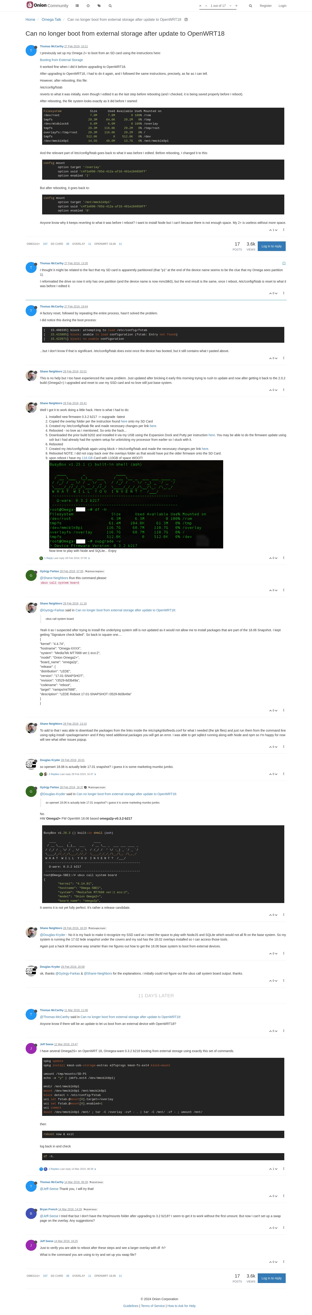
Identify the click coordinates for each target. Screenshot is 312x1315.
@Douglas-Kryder (52, 794)
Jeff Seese (47, 1044)
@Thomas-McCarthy (55, 1017)
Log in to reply (272, 246)
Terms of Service (153, 1306)
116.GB (87, 458)
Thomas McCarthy (52, 46)
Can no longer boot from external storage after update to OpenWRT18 (125, 610)
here (124, 421)
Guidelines (130, 1306)
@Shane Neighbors (94, 571)
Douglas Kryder (50, 760)
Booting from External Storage (61, 60)
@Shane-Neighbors (54, 578)
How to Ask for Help (182, 1306)
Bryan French (49, 1209)
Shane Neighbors (51, 371)
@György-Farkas (52, 610)
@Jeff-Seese (49, 1189)
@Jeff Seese (96, 1182)
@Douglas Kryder (96, 787)
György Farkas (49, 571)
